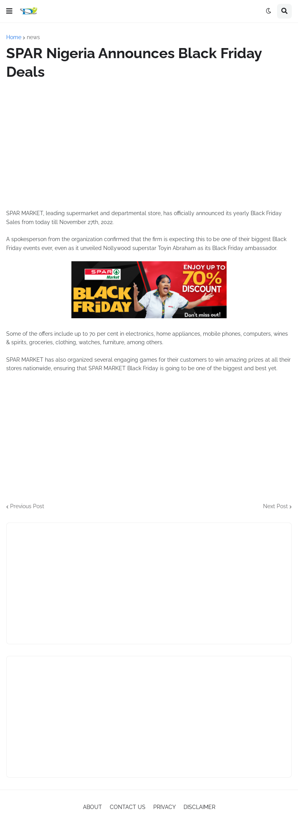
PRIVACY (164, 807)
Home (13, 37)
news (33, 37)
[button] (9, 11)
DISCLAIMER (199, 807)
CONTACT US (128, 807)
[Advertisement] (149, 145)
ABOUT (92, 807)
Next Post (275, 506)
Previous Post (27, 506)
